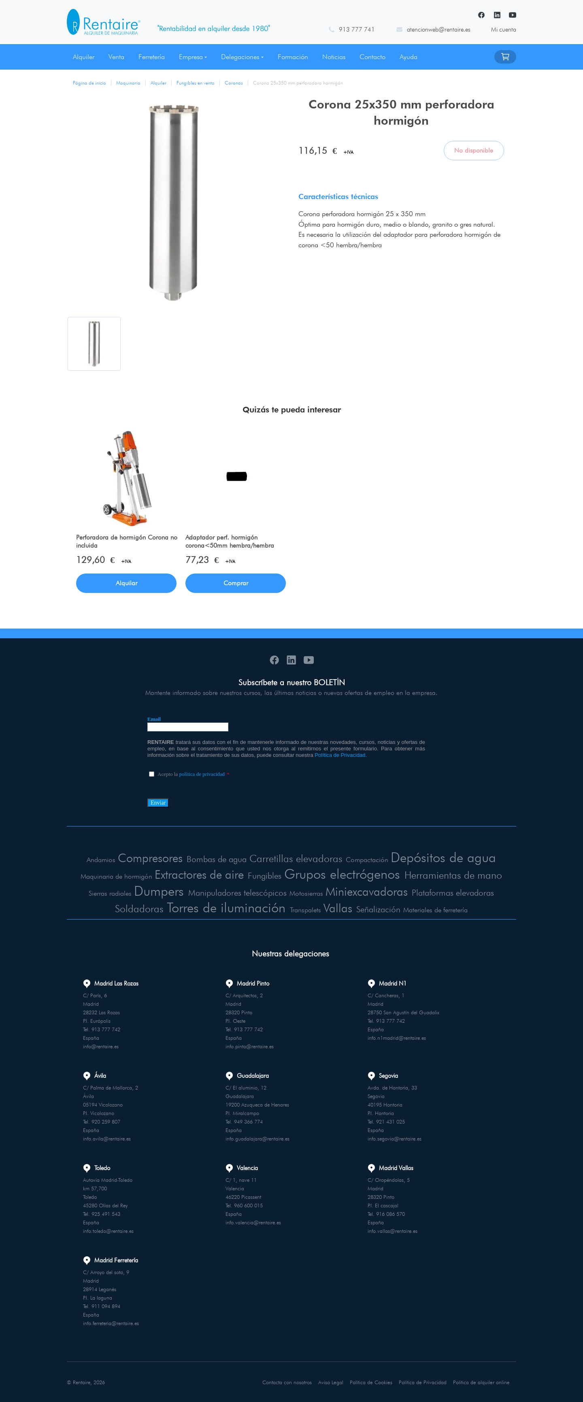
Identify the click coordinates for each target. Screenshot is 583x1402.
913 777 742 (105, 1029)
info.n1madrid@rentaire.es (397, 1037)
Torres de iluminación (227, 907)
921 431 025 (390, 1121)
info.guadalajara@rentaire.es (257, 1138)
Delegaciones (240, 57)
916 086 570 (390, 1213)
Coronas (234, 83)
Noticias (333, 57)
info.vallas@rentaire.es (392, 1230)
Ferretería (151, 57)
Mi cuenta (503, 29)
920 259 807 (105, 1121)
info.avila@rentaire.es (107, 1138)
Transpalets (308, 909)
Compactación (368, 860)
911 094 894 (105, 1305)
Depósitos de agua (444, 857)
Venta (116, 57)
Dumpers (155, 890)
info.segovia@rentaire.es (394, 1138)
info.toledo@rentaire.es (108, 1230)
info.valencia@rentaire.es (253, 1222)
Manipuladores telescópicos (236, 892)
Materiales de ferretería (438, 909)
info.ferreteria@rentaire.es (111, 1322)
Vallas (339, 907)
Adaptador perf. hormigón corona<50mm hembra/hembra (229, 541)
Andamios (99, 860)
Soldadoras (137, 908)
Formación (293, 57)
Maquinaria (128, 83)
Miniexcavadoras (366, 891)
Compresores (148, 858)
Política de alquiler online (481, 1381)
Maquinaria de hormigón (112, 876)
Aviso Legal (331, 1381)
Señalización (380, 909)
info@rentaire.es (101, 1046)
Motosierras (305, 893)
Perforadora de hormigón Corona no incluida (126, 541)
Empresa (191, 57)
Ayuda (408, 57)
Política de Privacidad (423, 1381)
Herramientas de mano (456, 875)
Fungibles (262, 876)
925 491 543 (105, 1213)
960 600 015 (248, 1205)
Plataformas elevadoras (455, 892)
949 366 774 (248, 1121)
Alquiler (83, 57)
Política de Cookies (372, 1381)
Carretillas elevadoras (297, 858)
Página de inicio (89, 83)
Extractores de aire (195, 874)
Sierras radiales (106, 893)
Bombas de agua (216, 859)
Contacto (372, 57)
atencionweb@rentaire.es (438, 29)
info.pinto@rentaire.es (250, 1046)
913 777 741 (357, 29)
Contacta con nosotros (288, 1381)
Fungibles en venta (196, 83)
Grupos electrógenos (343, 873)
